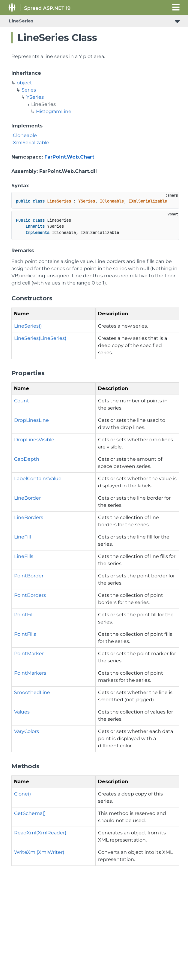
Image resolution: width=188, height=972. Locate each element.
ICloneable (24, 135)
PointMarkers (30, 673)
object (24, 83)
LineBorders (28, 517)
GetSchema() (30, 813)
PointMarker (29, 653)
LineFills (23, 556)
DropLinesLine (31, 420)
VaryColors (26, 731)
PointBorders (30, 595)
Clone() (22, 794)
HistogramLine (53, 111)
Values (22, 712)
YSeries (35, 97)
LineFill (22, 537)
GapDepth (26, 459)
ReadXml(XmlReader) (40, 833)
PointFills (25, 634)
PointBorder (28, 576)
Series (29, 90)
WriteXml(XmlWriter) (39, 852)
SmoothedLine (32, 692)
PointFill (24, 614)
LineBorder (27, 498)
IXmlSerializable (30, 142)
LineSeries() (28, 326)
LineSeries (21, 21)
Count (21, 401)
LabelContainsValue (37, 478)
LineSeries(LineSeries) (40, 338)
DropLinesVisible (34, 439)
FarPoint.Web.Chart (69, 157)
